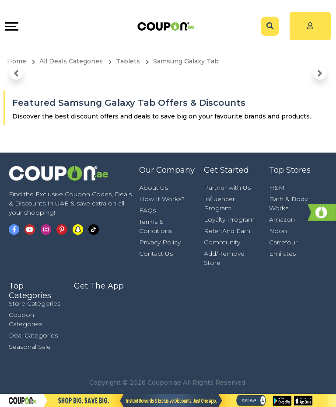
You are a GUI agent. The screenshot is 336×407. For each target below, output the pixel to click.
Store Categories (34, 303)
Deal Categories (33, 335)
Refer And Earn (227, 231)
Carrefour (283, 242)
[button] (16, 73)
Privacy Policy (160, 242)
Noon (278, 231)
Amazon (282, 219)
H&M (277, 187)
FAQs (147, 210)
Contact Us (156, 253)
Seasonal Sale (30, 347)
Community (222, 242)
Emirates (282, 253)
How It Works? (162, 199)
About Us (153, 187)
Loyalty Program (229, 219)
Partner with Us (227, 187)
